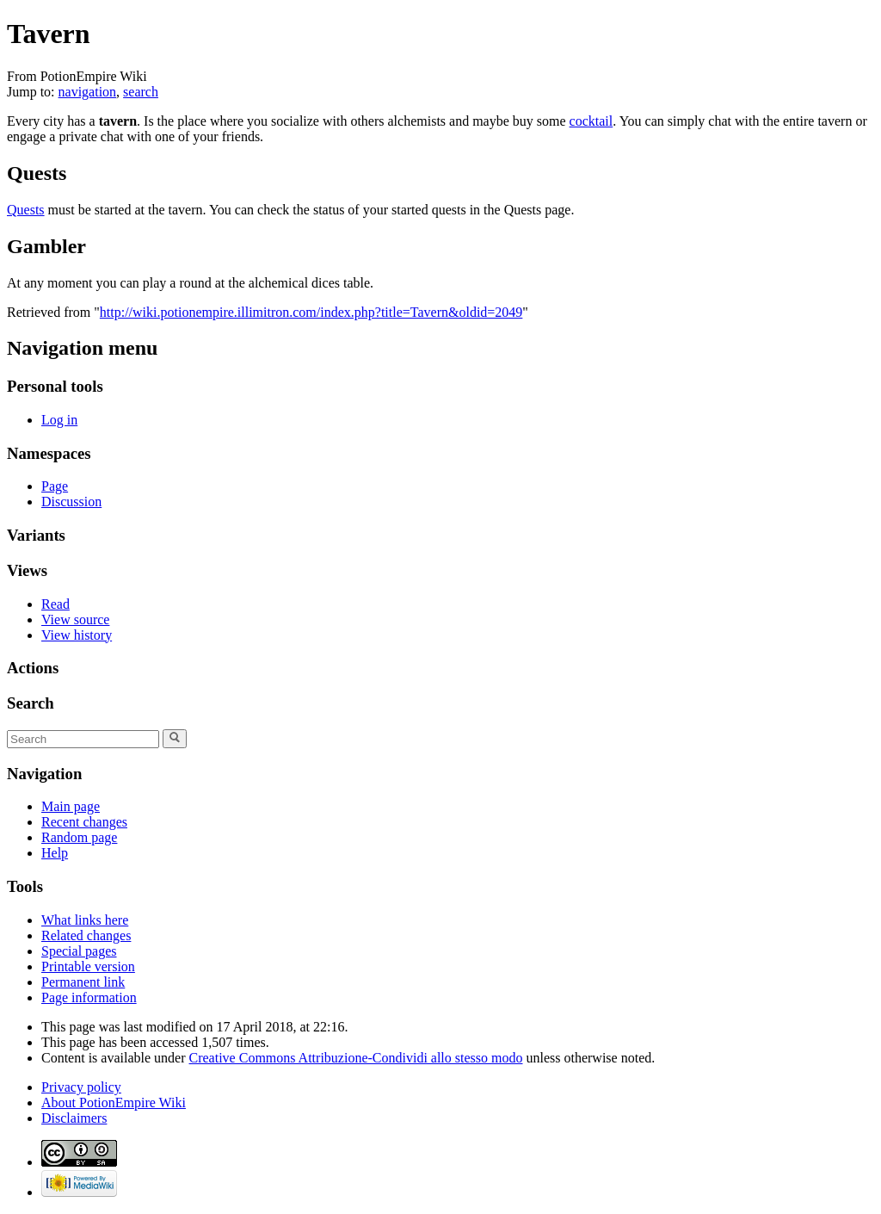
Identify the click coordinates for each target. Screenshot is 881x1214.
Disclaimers (74, 1118)
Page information (89, 997)
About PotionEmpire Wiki (113, 1102)
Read (55, 604)
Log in (59, 419)
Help (54, 852)
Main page (70, 806)
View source (75, 619)
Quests (26, 209)
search (140, 91)
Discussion (71, 501)
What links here (84, 920)
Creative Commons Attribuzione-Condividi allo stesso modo (356, 1057)
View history (76, 635)
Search (30, 703)
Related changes (86, 935)
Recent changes (84, 821)
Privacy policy (81, 1087)
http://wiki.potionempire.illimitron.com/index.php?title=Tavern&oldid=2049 (311, 312)
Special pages (79, 951)
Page (54, 486)
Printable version (88, 966)
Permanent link (83, 982)
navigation (88, 91)
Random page (79, 837)
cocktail (591, 121)
